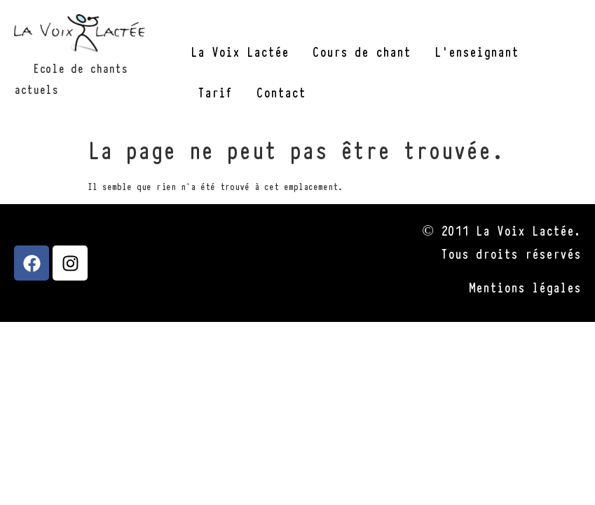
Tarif (215, 91)
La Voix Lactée (240, 51)
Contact (281, 91)
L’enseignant (477, 51)
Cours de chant (362, 51)
